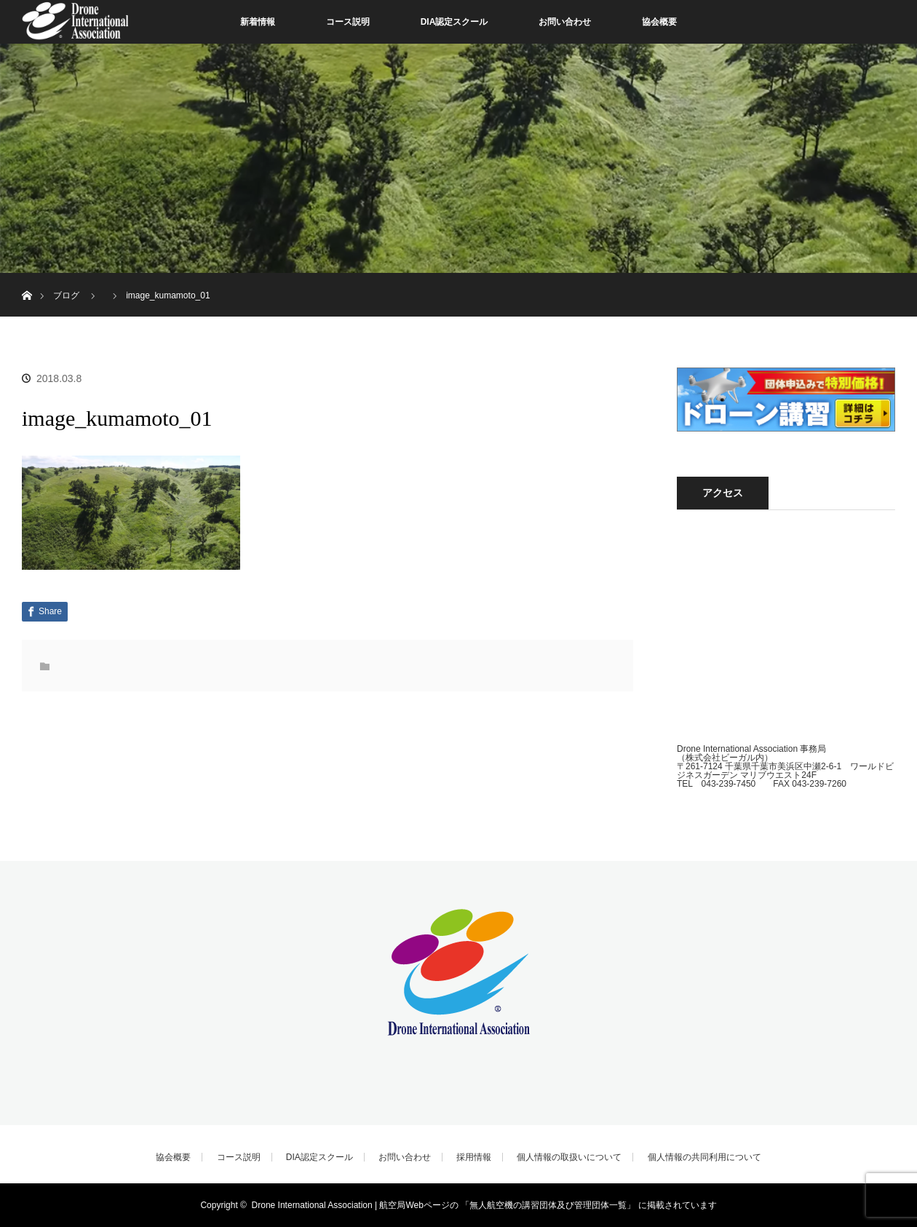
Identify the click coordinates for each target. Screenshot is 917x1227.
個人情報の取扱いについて (569, 1157)
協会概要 (659, 22)
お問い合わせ (565, 22)
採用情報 (473, 1157)
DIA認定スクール (454, 22)
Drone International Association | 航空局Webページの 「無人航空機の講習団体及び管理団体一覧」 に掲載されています (484, 1205)
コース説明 (348, 22)
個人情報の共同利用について (704, 1157)
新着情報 (257, 22)
